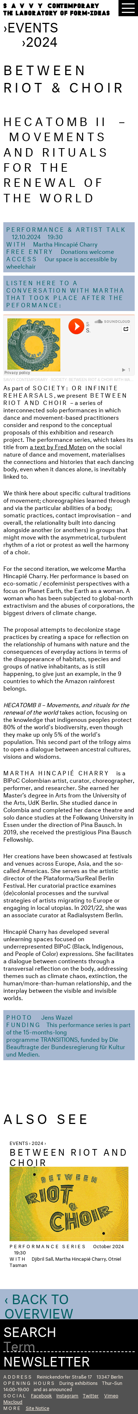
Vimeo (111, 1395)
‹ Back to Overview (38, 1304)
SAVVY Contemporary (25, 380)
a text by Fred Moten (58, 446)
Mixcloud (12, 1401)
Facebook (41, 1395)
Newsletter (46, 1359)
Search (29, 1330)
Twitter (91, 1395)
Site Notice (37, 1407)
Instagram (67, 1395)
